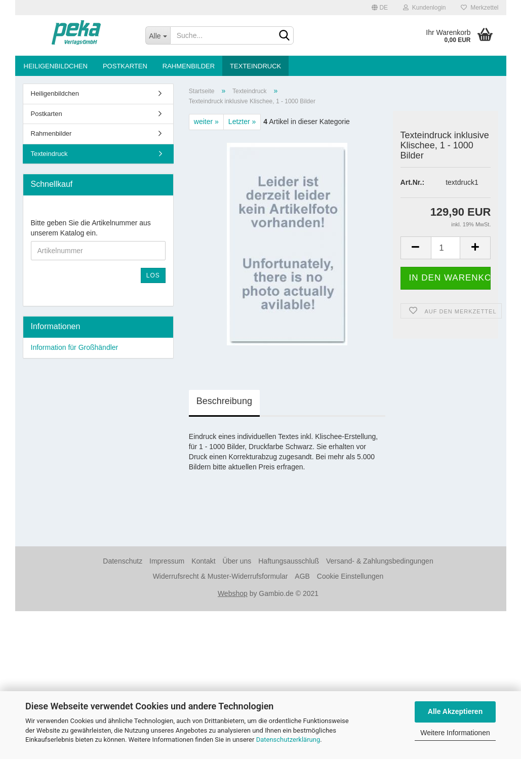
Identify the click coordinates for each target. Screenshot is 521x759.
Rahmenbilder (189, 66)
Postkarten (125, 66)
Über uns (237, 561)
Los (153, 275)
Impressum (166, 561)
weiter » (206, 121)
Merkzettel (479, 7)
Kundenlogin (424, 7)
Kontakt (203, 561)
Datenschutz (122, 561)
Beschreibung (224, 401)
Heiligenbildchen (56, 66)
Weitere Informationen (455, 733)
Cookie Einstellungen (350, 576)
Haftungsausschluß (288, 561)
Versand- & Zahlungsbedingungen (379, 561)
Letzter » (242, 121)
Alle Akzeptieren (455, 711)
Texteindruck (255, 66)
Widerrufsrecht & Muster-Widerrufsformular (220, 576)
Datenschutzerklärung (288, 739)
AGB (302, 576)
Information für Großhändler (74, 347)
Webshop (233, 593)
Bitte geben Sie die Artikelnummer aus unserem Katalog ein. (91, 228)
